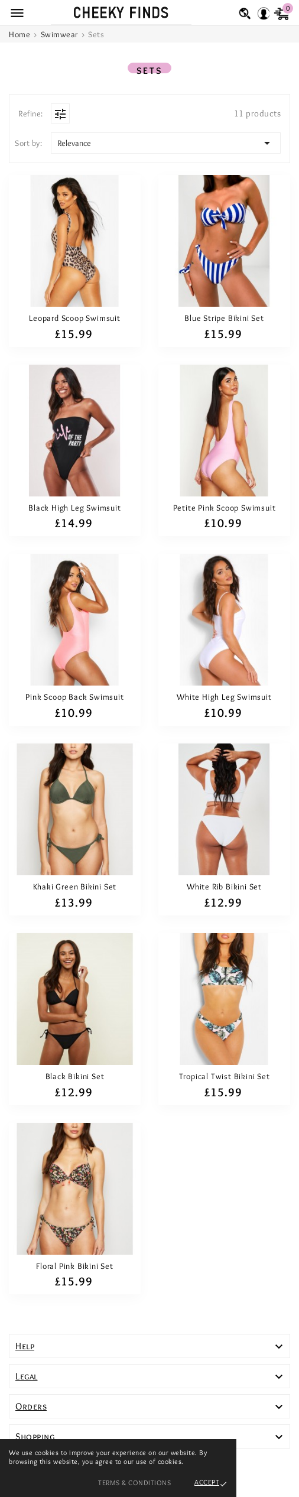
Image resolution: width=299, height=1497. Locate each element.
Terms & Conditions (134, 1482)
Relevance (165, 143)
